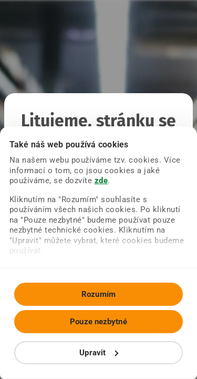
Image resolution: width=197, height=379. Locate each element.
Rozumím (98, 294)
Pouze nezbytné (98, 321)
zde (101, 180)
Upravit (98, 352)
